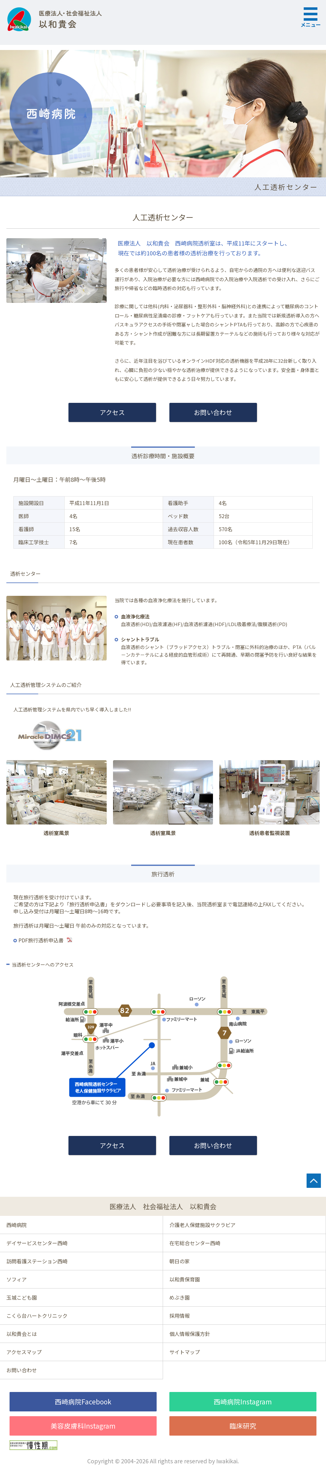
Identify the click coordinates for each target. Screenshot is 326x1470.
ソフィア (16, 1279)
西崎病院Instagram (243, 1401)
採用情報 (179, 1315)
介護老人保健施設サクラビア (202, 1225)
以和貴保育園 (184, 1279)
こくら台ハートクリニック (36, 1315)
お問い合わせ (213, 412)
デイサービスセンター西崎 (36, 1243)
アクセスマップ (24, 1352)
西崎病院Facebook (83, 1401)
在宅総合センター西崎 (194, 1243)
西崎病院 (16, 1225)
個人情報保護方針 (189, 1334)
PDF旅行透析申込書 (41, 940)
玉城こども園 (21, 1297)
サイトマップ (184, 1352)
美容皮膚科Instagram (83, 1426)
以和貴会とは (21, 1334)
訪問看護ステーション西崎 (36, 1261)
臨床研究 (243, 1426)
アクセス (112, 412)
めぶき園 (179, 1297)
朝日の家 (179, 1261)
